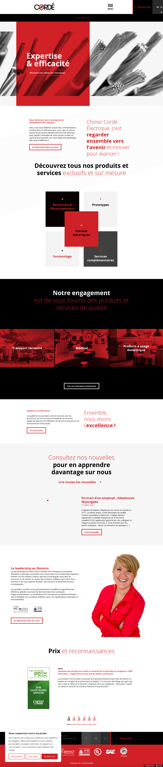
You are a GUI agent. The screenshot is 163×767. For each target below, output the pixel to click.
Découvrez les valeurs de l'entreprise (47, 72)
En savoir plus (36, 430)
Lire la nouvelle (92, 532)
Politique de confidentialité (81, 763)
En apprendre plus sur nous (45, 147)
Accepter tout (49, 756)
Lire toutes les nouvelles (80, 482)
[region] (33, 745)
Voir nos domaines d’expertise (81, 386)
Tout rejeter (33, 756)
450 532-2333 (144, 7)
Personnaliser (16, 756)
